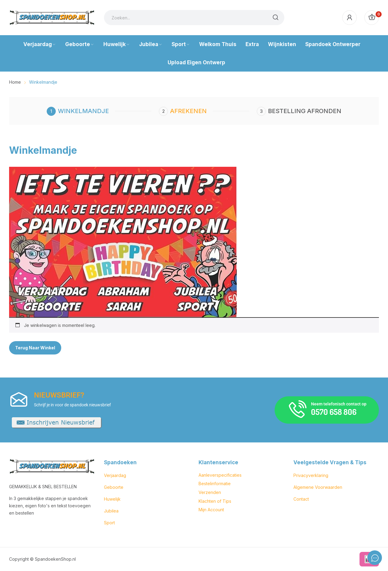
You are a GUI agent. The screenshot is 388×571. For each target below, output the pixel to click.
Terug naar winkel (35, 347)
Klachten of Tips (215, 501)
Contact (301, 499)
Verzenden (210, 492)
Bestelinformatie (215, 483)
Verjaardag (115, 475)
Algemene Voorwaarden (317, 487)
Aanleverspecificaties (220, 475)
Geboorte (113, 487)
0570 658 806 (333, 412)
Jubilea (111, 510)
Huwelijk (112, 499)
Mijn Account (211, 509)
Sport (109, 522)
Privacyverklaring (310, 475)
